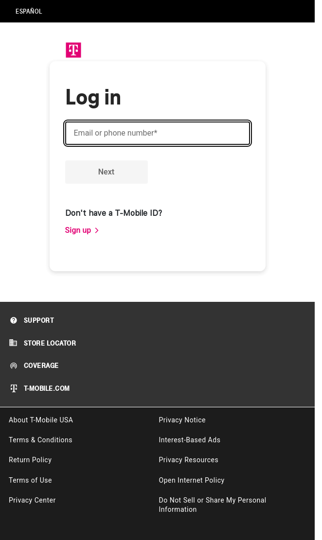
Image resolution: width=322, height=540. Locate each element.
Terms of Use (30, 480)
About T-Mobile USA (41, 420)
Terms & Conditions (40, 440)
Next (106, 171)
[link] (82, 230)
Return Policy (30, 460)
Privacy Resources (189, 460)
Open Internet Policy (192, 480)
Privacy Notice (182, 420)
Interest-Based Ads (190, 440)
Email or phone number (116, 133)
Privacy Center (32, 500)
